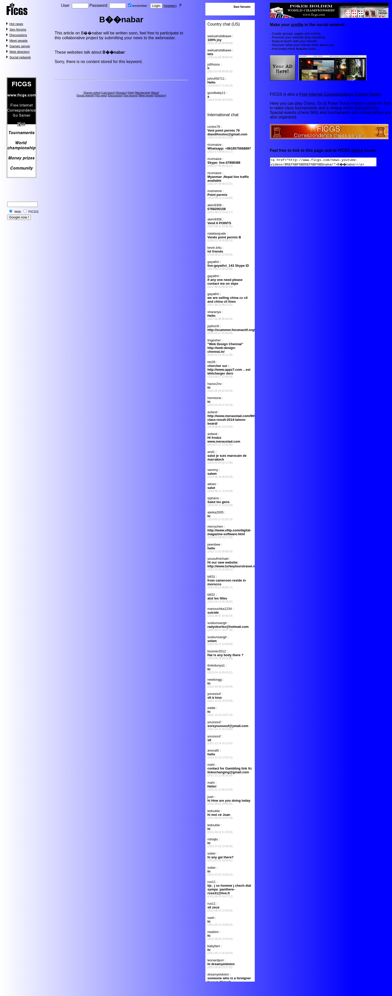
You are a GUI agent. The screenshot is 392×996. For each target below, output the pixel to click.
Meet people (18, 41)
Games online (92, 92)
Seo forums (17, 29)
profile (297, 25)
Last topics (108, 92)
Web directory (19, 52)
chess (357, 150)
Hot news (16, 24)
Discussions (18, 35)
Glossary (121, 92)
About (155, 92)
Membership (142, 92)
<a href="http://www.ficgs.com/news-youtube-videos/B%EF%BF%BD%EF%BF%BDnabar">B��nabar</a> (329, 162)
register (170, 6)
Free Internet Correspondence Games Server (340, 94)
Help (131, 92)
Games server (19, 46)
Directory (160, 95)
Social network (20, 57)
